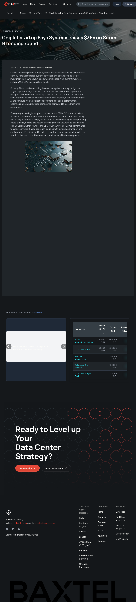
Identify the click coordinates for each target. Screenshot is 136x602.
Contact (102, 541)
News (32, 4)
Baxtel (10, 13)
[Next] (64, 346)
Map (25, 4)
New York (37, 13)
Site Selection (122, 533)
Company (69, 4)
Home (100, 511)
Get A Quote (122, 538)
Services (54, 4)
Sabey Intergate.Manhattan (84, 340)
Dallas (82, 518)
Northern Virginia (83, 525)
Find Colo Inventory (120, 519)
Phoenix (83, 550)
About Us (102, 517)
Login (117, 4)
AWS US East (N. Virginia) (85, 544)
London (82, 536)
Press (100, 530)
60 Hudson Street (82, 349)
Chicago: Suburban (84, 565)
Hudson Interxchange (80, 357)
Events (42, 4)
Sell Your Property (120, 527)
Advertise (102, 535)
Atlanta (82, 531)
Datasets (120, 511)
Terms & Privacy (102, 524)
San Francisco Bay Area (86, 557)
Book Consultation (56, 468)
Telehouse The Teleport (81, 366)
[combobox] (93, 4)
